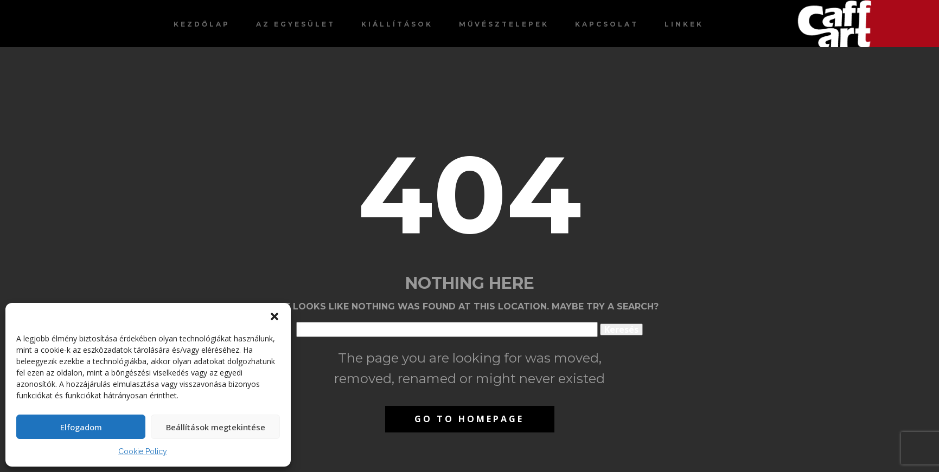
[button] (274, 316)
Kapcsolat (606, 24)
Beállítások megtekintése (215, 427)
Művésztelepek (504, 24)
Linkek (684, 24)
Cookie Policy (142, 451)
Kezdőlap (202, 24)
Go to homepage (469, 419)
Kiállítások (397, 24)
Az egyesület (295, 24)
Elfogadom (81, 427)
